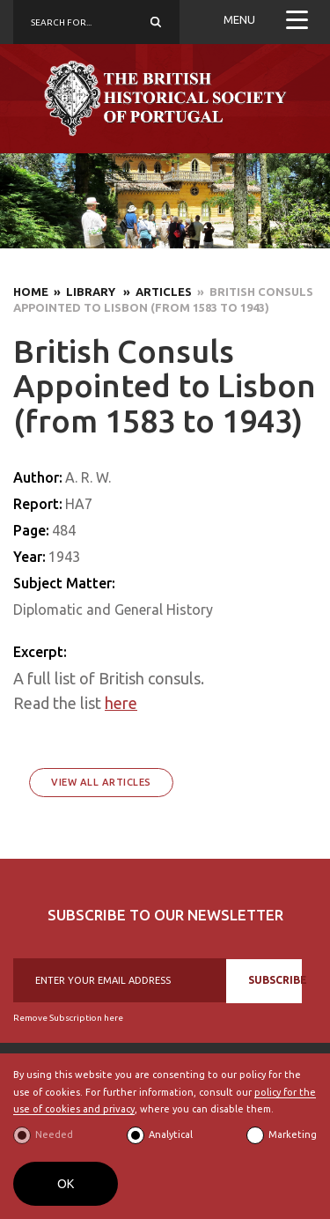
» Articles (155, 291)
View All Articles (101, 782)
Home (30, 291)
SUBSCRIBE (275, 980)
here (121, 703)
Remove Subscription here (68, 1018)
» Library (83, 291)
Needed (54, 1134)
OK (65, 1184)
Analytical (171, 1134)
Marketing (292, 1134)
